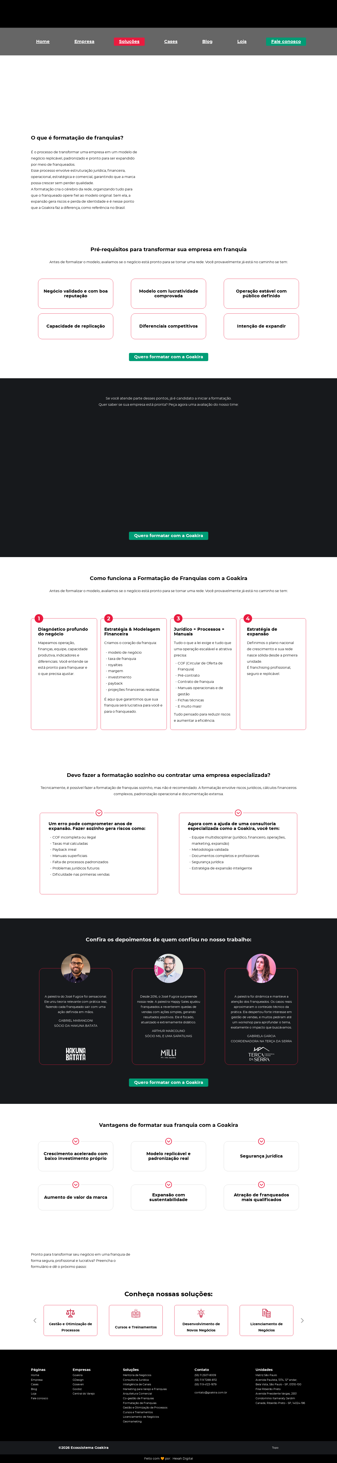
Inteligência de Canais (137, 1384)
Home (43, 41)
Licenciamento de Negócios (141, 1417)
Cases (171, 41)
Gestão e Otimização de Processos (145, 1407)
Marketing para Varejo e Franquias (145, 1389)
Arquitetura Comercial (137, 1393)
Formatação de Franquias (139, 1403)
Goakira (78, 1375)
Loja (242, 41)
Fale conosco (286, 41)
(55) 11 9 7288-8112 (206, 1380)
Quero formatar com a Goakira (168, 357)
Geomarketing (132, 1421)
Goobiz (77, 1389)
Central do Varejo (84, 1393)
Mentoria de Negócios (137, 1375)
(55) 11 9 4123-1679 (205, 1384)
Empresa (84, 41)
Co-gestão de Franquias (138, 1398)
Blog (207, 41)
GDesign (78, 1380)
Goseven (78, 1384)
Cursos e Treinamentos (138, 1412)
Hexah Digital (183, 1458)
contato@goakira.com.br (211, 1392)
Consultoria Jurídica (136, 1380)
